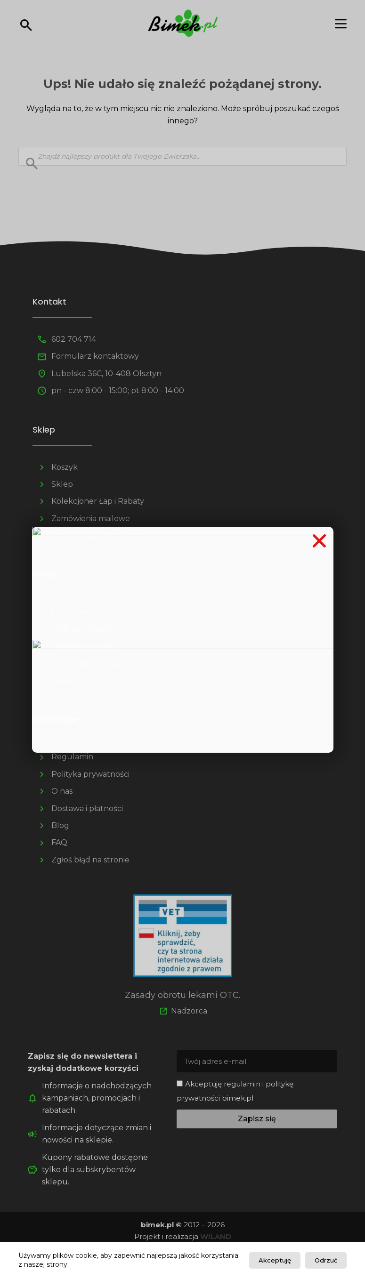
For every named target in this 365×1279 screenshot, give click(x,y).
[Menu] (341, 24)
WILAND (215, 1236)
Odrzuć (326, 1260)
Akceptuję (275, 1260)
